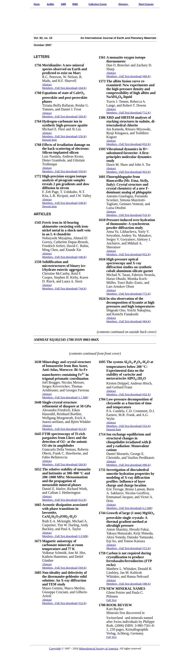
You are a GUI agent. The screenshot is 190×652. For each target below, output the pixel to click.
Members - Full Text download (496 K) (128, 464)
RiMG (75, 4)
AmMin (50, 4)
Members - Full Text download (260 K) (64, 464)
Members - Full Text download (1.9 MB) (65, 536)
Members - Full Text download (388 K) (128, 583)
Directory (123, 4)
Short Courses (146, 4)
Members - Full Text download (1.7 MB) (65, 397)
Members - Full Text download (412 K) (64, 428)
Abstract (47, 393)
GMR (63, 4)
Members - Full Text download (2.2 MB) (129, 508)
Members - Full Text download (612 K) (64, 499)
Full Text (111, 600)
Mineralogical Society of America (98, 648)
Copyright (55, 648)
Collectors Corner (97, 4)
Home (37, 4)
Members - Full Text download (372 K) (128, 548)
